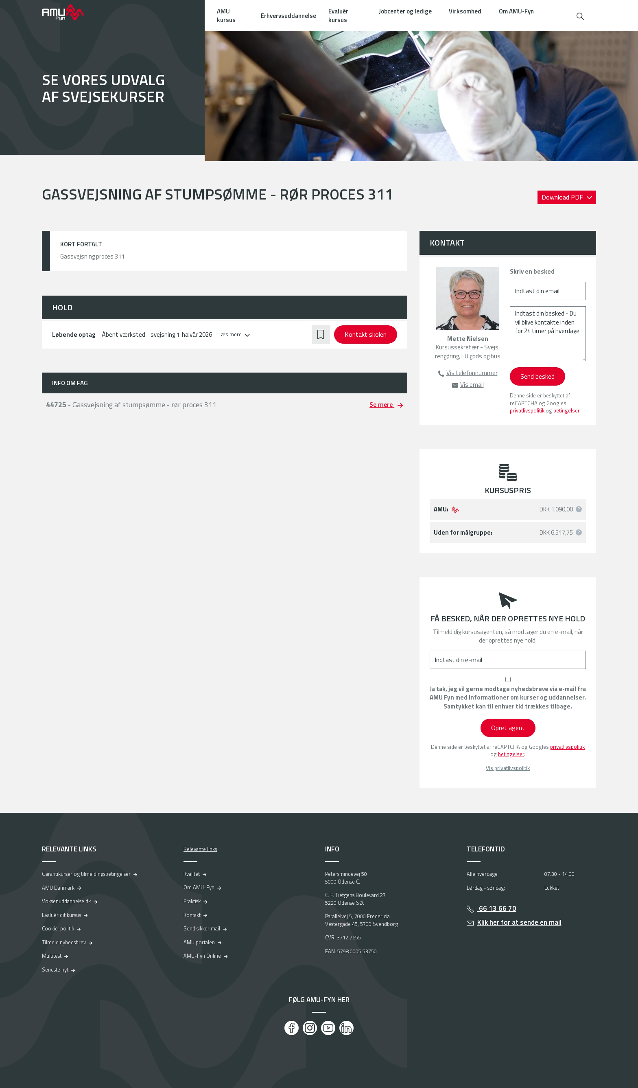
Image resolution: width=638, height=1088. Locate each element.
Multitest (51, 956)
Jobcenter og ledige (405, 11)
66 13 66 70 (496, 908)
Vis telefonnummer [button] (472, 373)
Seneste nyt (55, 969)
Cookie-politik (58, 928)
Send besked (537, 376)
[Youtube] (328, 1028)
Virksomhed (465, 11)
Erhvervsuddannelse (288, 15)
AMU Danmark (58, 888)
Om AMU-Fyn (516, 11)
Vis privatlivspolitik (508, 768)
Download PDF (563, 197)
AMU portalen (199, 942)
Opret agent (508, 728)
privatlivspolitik (527, 410)
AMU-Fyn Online (202, 956)
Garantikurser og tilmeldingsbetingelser (86, 874)
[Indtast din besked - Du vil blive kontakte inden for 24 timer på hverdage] (548, 333)
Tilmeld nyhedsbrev (64, 942)
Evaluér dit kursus (61, 915)
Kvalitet (192, 874)
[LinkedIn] (346, 1028)
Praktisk (192, 901)
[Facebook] (291, 1028)
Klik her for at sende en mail (519, 922)
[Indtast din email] (548, 291)
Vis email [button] (472, 384)
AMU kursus (226, 15)
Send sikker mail (202, 928)
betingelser (566, 410)
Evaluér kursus (338, 15)
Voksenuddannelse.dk (66, 901)
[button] (580, 15)
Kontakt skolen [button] (366, 334)
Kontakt (192, 915)
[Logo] (68, 12)
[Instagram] (310, 1028)
